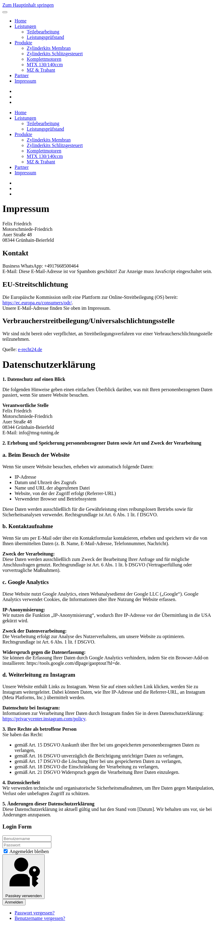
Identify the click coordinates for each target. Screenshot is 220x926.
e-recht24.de (30, 349)
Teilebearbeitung (43, 31)
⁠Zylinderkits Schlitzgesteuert (55, 53)
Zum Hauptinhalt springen (28, 5)
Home (20, 20)
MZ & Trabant (41, 70)
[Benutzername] (26, 838)
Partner (22, 75)
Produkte (23, 42)
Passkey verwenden (23, 876)
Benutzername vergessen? (40, 918)
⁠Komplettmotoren (44, 59)
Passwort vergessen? (35, 912)
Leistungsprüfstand (45, 37)
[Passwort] (26, 845)
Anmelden (14, 902)
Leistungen (25, 26)
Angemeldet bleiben (26, 851)
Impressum (25, 81)
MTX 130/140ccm (45, 64)
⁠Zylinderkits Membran (48, 48)
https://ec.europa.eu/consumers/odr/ (37, 302)
